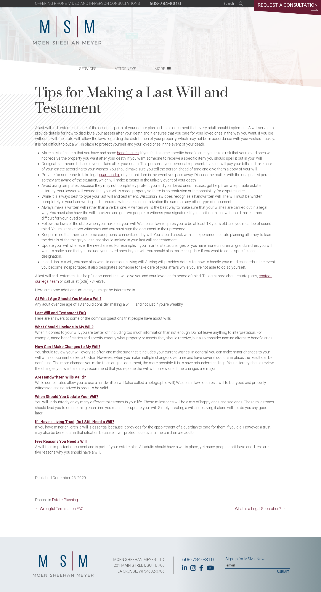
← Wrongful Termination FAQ (59, 508)
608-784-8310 (165, 3)
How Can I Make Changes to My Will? (67, 346)
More (231, 31)
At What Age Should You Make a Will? (68, 298)
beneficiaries (128, 153)
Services (159, 31)
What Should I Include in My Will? (64, 327)
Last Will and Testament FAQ (60, 313)
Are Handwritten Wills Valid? (60, 377)
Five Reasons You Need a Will (61, 441)
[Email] (257, 565)
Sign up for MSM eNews (245, 559)
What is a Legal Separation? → (260, 508)
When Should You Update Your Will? (66, 396)
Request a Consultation (288, 7)
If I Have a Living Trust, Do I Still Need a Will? (74, 421)
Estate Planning (65, 499)
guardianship (109, 174)
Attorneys (197, 31)
